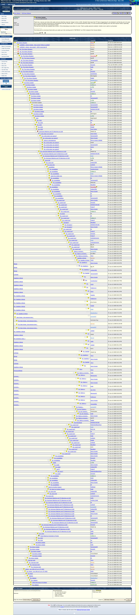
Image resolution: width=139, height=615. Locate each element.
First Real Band (78, 422)
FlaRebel (93, 487)
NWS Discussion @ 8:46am (39, 582)
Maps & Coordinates (6, 46)
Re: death (56, 464)
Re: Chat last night (34, 562)
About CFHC (4, 73)
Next (124, 13)
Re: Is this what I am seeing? (49, 136)
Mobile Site (4, 75)
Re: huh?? (60, 471)
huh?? (58, 469)
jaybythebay (94, 73)
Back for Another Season (54, 487)
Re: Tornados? (68, 224)
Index (120, 13)
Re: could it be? (60, 200)
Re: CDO (39, 120)
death (54, 462)
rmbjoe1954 (94, 162)
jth (91, 89)
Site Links (4, 63)
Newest (7, 39)
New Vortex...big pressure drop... (25, 317)
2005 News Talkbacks (26, 13)
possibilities (51, 167)
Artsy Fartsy (94, 129)
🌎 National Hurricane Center (6, 86)
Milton (99, 4)
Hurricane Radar (5, 56)
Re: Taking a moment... (81, 253)
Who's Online (86, 9)
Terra (92, 255)
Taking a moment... (79, 251)
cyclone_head (94, 500)
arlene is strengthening (50, 140)
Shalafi (92, 127)
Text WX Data (5, 69)
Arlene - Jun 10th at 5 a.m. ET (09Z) (34, 569)
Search (3, 24)
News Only (4, 18)
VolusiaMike (94, 404)
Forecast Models (5, 50)
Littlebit (92, 330)
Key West (30, 573)
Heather (93, 295)
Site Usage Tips (5, 67)
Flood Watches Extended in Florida (49, 536)
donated (62, 606)
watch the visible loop (56, 176)
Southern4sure (94, 169)
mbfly (92, 341)
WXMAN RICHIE (95, 109)
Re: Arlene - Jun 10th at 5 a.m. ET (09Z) (37, 571)
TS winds (62, 213)
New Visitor (11, 4)
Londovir (93, 438)
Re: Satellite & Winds (83, 260)
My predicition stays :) (19, 338)
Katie (92, 67)
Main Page (4, 16)
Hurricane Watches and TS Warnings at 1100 (51, 131)
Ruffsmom (93, 397)
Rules (96, 9)
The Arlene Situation (21, 42)
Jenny (92, 147)
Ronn (92, 291)
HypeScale (3, 32)
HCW (92, 260)
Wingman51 (94, 375)
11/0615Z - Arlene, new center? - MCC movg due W (33, 47)
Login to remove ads (6, 89)
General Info (4, 61)
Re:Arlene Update (29, 82)
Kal (91, 69)
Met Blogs (4, 20)
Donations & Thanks (6, 41)
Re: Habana (33, 578)
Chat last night (31, 560)
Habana (31, 576)
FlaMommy (93, 288)
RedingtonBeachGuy (96, 424)
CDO (37, 118)
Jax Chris (93, 390)
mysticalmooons (95, 238)
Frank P (93, 207)
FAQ (92, 9)
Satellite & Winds (81, 258)
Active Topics (96, 8)
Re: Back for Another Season (57, 489)
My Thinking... (79, 407)
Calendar (100, 9)
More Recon (4, 54)
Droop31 (93, 64)
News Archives (5, 22)
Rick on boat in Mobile (96, 140)
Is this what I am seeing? (46, 133)
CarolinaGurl (94, 281)
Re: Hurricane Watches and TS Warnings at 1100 (53, 151)
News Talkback (17, 13)
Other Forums (84, 8)
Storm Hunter (94, 138)
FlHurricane (6, 7)
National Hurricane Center (83, 609)
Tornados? (66, 222)
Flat (129, 13)
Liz (91, 540)
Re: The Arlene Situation (26, 49)
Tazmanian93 (94, 60)
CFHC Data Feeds (6, 71)
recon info (47, 160)
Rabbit (92, 78)
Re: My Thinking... (82, 409)
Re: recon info (49, 162)
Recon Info (4, 52)
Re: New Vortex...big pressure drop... (27, 321)
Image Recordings (6, 48)
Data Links (4, 65)
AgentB (92, 511)
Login (3, 4)
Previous (114, 13)
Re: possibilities (54, 169)
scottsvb (93, 164)
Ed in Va (93, 429)
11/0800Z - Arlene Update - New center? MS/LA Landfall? (35, 45)
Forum (3, 39)
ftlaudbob (93, 184)
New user (79, 9)
